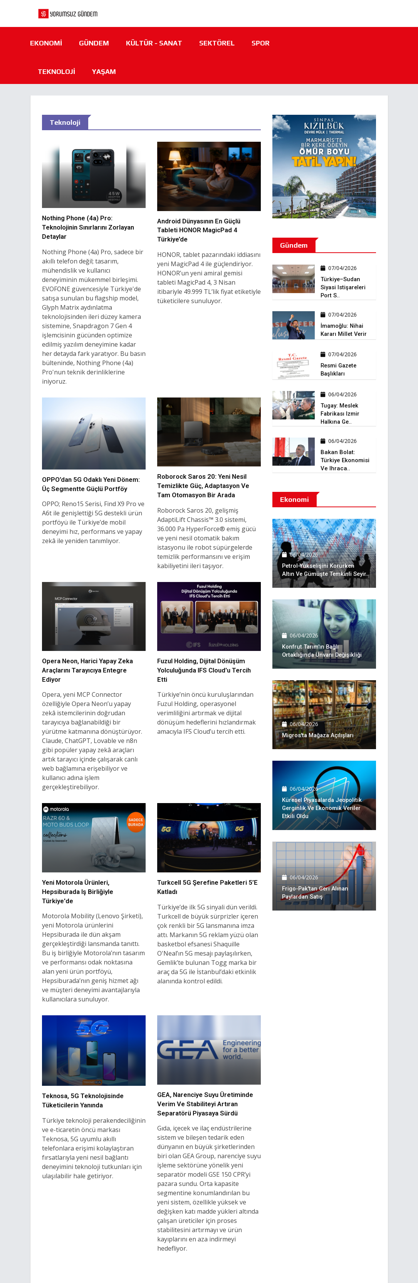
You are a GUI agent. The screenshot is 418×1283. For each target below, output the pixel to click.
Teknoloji (56, 71)
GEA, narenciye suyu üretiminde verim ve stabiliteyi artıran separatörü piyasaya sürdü (206, 1104)
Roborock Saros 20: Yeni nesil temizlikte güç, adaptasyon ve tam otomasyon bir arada (204, 486)
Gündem (94, 43)
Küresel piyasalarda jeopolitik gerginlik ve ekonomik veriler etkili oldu (323, 808)
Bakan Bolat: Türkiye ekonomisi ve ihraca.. (345, 460)
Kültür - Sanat (154, 43)
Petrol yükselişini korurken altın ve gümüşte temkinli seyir (319, 565)
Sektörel (217, 43)
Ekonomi (46, 43)
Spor (261, 43)
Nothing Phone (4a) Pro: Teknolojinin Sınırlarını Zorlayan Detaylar (88, 227)
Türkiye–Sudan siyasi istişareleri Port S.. (344, 287)
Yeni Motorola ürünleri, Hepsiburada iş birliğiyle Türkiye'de (78, 892)
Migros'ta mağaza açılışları (319, 735)
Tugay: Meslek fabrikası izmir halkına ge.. (341, 413)
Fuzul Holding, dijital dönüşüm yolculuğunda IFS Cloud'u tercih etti (205, 670)
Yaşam (104, 71)
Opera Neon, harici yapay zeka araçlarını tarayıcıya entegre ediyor (88, 670)
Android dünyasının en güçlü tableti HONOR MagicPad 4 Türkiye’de (199, 230)
